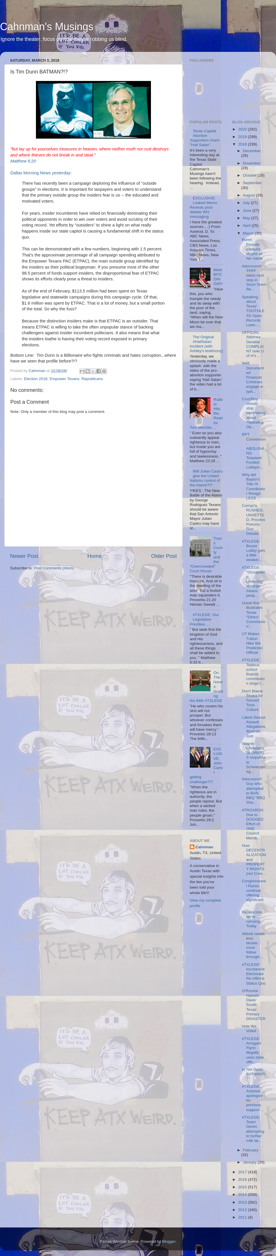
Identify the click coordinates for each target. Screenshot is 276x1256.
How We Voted (249, 1028)
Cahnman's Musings (46, 27)
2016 (243, 1179)
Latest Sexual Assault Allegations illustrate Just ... (253, 726)
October (250, 175)
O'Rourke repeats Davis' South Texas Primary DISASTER (254, 1005)
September (252, 183)
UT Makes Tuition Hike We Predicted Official (252, 643)
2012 (243, 1210)
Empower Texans (64, 379)
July (247, 203)
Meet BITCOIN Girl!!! (218, 277)
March (249, 233)
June (247, 210)
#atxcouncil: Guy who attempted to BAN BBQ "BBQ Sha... (253, 790)
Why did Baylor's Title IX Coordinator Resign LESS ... (253, 486)
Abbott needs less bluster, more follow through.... (253, 945)
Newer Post (24, 556)
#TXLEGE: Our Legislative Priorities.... (204, 619)
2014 (243, 1194)
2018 (243, 144)
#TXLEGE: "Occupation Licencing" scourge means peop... (253, 581)
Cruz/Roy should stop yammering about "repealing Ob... (253, 413)
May (247, 218)
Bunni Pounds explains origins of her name (252, 248)
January (250, 1162)
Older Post (164, 556)
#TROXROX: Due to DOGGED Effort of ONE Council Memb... (253, 824)
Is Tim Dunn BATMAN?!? (253, 1074)
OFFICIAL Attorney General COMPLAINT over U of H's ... (253, 344)
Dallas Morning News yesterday (40, 173)
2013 (243, 1202)
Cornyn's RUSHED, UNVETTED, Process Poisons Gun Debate (253, 519)
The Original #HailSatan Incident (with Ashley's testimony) (206, 344)
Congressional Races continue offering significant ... (254, 892)
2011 (243, 1217)
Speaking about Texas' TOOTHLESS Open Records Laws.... (253, 311)
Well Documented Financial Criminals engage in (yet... (253, 377)
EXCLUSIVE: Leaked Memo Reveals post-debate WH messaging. (203, 207)
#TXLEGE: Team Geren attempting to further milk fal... (253, 1129)
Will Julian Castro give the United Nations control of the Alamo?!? (206, 478)
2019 (243, 137)
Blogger (168, 1241)
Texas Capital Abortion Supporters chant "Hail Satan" (204, 138)
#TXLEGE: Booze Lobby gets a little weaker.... (253, 550)
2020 (243, 129)
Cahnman (204, 847)
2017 (243, 1172)
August (249, 195)
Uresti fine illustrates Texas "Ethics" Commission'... (253, 614)
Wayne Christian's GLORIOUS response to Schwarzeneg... (254, 757)
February (250, 1150)
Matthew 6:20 (23, 161)
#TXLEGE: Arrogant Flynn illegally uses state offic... (253, 1050)
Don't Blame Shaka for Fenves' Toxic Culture (252, 700)
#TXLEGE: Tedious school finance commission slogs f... (253, 671)
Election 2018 (35, 379)
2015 (243, 1187)
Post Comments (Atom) (54, 568)
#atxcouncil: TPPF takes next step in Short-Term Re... (253, 278)
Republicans (92, 379)
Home (94, 556)
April (247, 225)
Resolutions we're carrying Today (252, 919)
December (252, 151)
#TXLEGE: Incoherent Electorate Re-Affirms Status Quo (254, 973)
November (252, 163)
